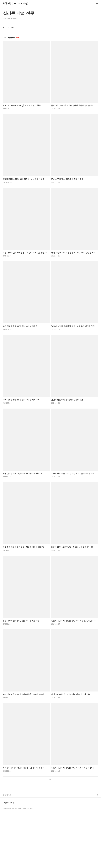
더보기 (50, 779)
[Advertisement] (50, 805)
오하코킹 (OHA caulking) (15, 3)
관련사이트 (7, 833)
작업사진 (11, 27)
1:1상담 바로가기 (8, 841)
